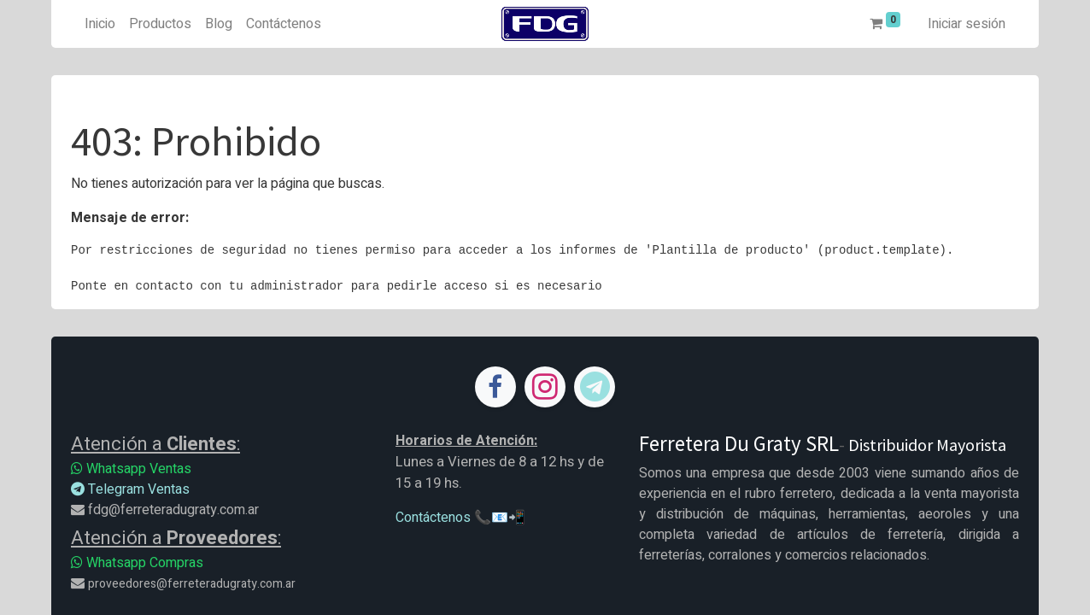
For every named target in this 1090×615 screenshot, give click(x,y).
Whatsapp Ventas (131, 469)
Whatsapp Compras (137, 563)
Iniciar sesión (966, 24)
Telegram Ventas (130, 489)
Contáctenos (433, 517)
